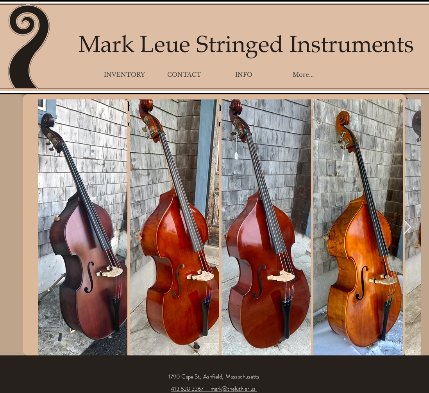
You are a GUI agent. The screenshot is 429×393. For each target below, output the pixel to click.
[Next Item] (407, 227)
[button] (124, 74)
